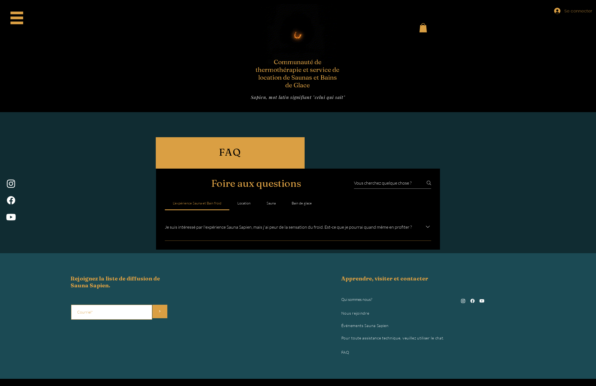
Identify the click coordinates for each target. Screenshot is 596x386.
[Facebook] (11, 200)
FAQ (345, 352)
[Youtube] (11, 217)
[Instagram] (11, 183)
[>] (159, 311)
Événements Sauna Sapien (365, 325)
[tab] (197, 203)
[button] (423, 27)
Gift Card (19, 29)
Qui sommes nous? (356, 299)
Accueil (19, 16)
